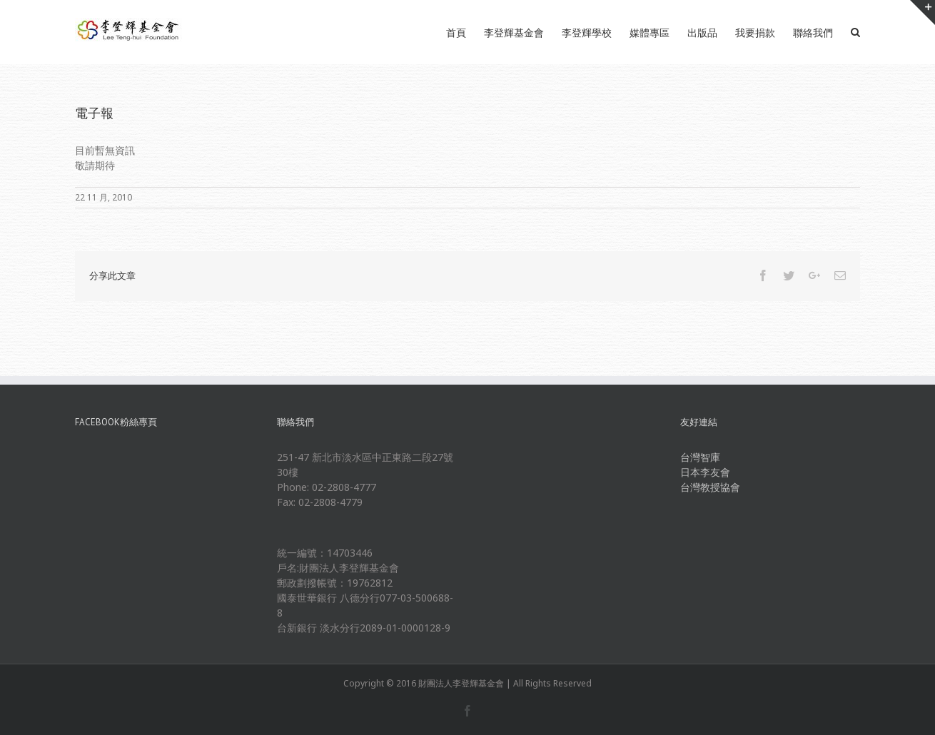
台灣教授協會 (710, 487)
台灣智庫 (700, 457)
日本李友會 (705, 472)
